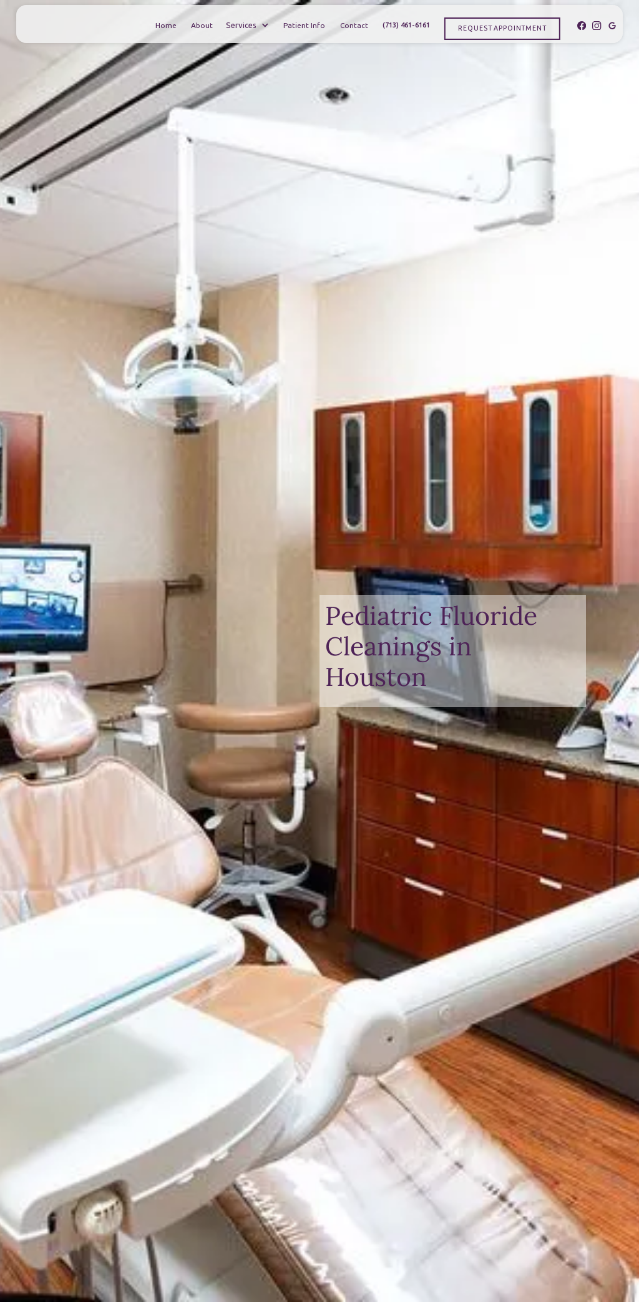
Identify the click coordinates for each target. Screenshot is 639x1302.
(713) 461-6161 (406, 25)
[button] (247, 25)
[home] (62, 25)
